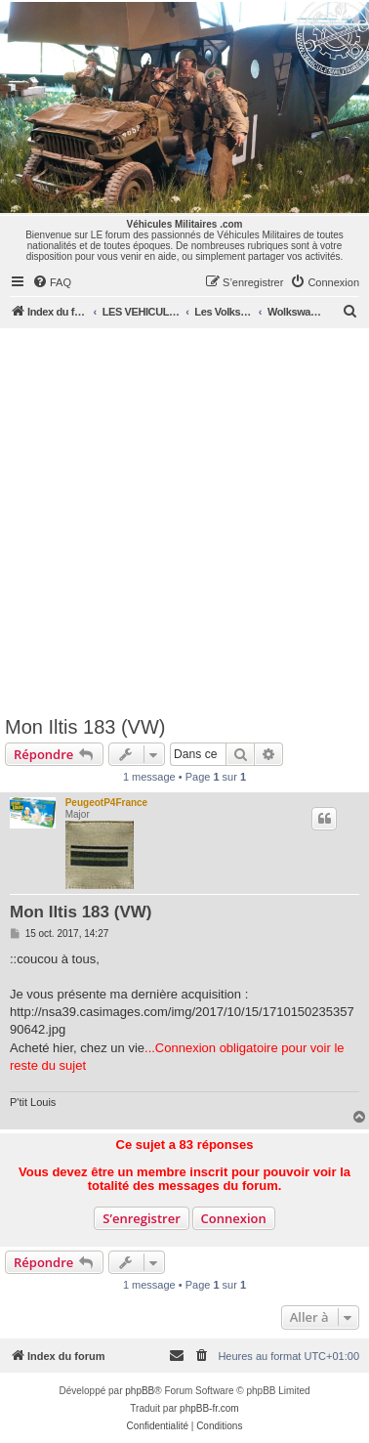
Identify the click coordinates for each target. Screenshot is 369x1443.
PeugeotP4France (106, 802)
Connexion (233, 1218)
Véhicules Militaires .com (185, 224)
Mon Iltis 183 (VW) (85, 727)
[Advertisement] (183, 521)
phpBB (139, 1390)
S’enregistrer (141, 1218)
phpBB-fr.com (209, 1408)
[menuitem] (51, 282)
